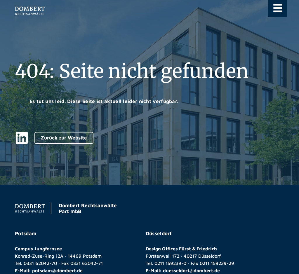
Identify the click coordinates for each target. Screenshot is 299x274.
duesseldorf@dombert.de (191, 270)
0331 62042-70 (40, 263)
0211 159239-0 (170, 263)
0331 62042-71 (86, 263)
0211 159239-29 (217, 263)
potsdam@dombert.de (57, 270)
